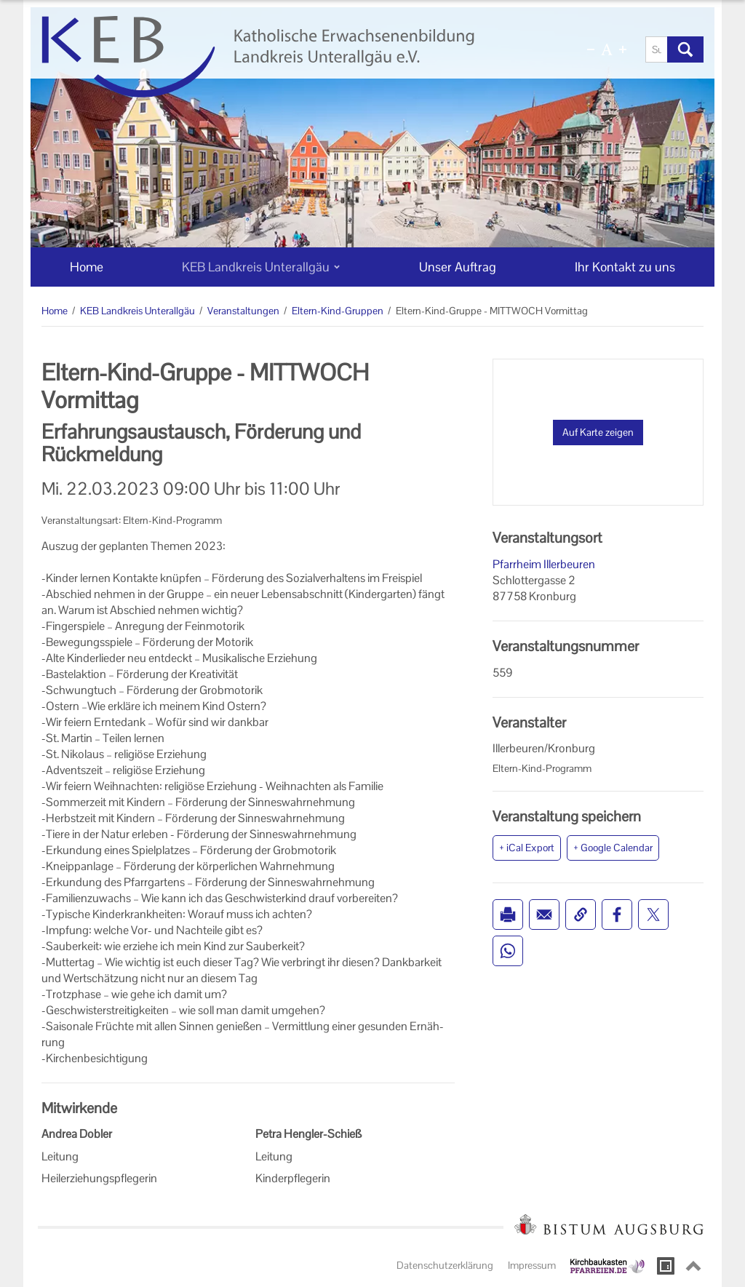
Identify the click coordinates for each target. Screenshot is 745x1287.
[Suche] (656, 49)
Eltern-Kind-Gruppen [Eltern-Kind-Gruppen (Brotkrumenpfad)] (337, 310)
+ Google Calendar (613, 847)
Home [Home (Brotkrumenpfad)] (54, 310)
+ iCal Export (526, 847)
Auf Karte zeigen (598, 432)
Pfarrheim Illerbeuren (544, 564)
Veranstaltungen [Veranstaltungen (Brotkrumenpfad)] (243, 310)
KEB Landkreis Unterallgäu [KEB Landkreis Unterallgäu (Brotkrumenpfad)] (137, 310)
